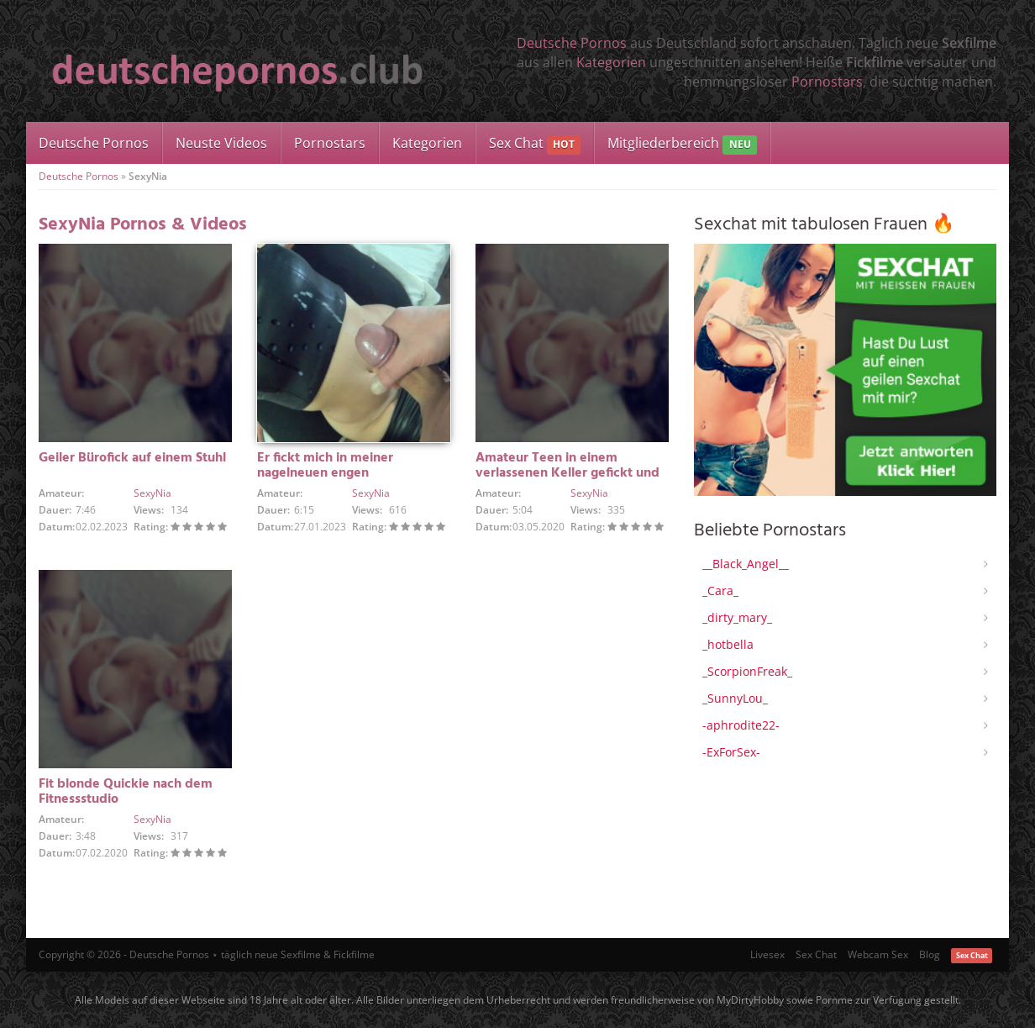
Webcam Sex (878, 954)
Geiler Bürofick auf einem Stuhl (132, 458)
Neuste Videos (221, 143)
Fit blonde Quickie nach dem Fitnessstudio (126, 791)
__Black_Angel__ (745, 564)
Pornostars (827, 81)
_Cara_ (720, 590)
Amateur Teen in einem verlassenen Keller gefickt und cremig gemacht (567, 473)
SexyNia (152, 493)
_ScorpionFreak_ (747, 671)
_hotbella (728, 644)
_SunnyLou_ (735, 698)
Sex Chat (535, 144)
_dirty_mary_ (737, 617)
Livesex (767, 954)
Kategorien (611, 62)
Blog (929, 954)
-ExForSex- (731, 752)
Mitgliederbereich (681, 144)
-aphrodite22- (741, 725)
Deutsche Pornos (572, 43)
